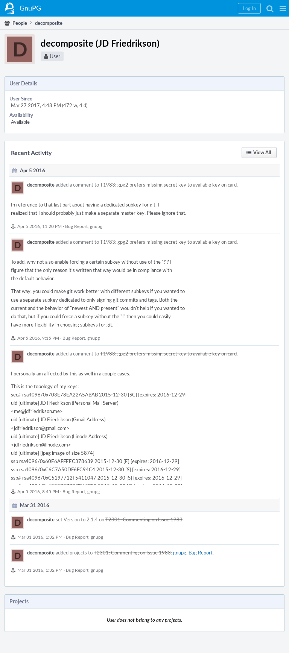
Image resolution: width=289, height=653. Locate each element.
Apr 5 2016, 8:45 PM (38, 491)
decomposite (41, 184)
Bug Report (76, 226)
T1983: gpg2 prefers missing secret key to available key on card (168, 184)
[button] (283, 8)
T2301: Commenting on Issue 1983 (144, 519)
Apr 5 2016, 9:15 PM (38, 338)
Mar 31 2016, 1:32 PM (39, 537)
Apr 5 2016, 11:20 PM (39, 226)
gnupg (96, 226)
